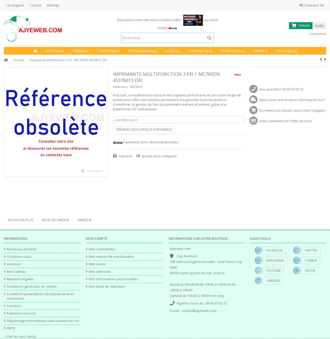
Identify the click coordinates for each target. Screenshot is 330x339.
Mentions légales (20, 279)
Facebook (274, 250)
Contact (35, 5)
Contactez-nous (19, 256)
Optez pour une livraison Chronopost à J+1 (292, 99)
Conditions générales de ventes (32, 286)
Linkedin (273, 280)
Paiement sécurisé (21, 313)
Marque (85, 220)
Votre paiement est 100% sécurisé (285, 121)
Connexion (317, 33)
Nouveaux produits (22, 249)
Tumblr (311, 260)
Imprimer (125, 156)
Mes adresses (100, 271)
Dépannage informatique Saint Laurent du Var (43, 321)
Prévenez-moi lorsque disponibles (144, 129)
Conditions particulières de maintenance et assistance (40, 296)
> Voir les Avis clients (20, 336)
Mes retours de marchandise (111, 256)
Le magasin (15, 5)
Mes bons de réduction (107, 286)
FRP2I (11, 328)
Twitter (311, 250)
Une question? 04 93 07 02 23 (281, 89)
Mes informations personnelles (113, 279)
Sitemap (52, 5)
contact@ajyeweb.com (199, 310)
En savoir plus (20, 220)
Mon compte (97, 238)
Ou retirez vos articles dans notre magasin (292, 110)
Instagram (275, 260)
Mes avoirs (97, 264)
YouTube (273, 270)
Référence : (121, 87)
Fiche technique (55, 220)
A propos (14, 306)
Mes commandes (102, 249)
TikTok (310, 270)
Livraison (14, 264)
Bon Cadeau (16, 271)
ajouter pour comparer (159, 156)
